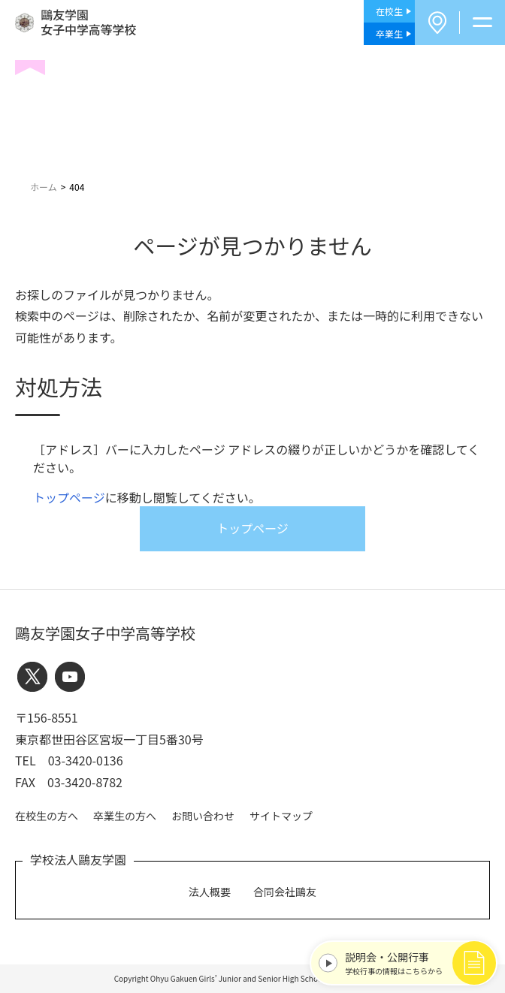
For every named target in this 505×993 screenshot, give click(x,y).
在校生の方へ (46, 815)
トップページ (69, 497)
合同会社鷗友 (284, 891)
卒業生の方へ (124, 815)
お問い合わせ (202, 815)
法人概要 (210, 891)
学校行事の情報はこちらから (416, 962)
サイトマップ (281, 815)
